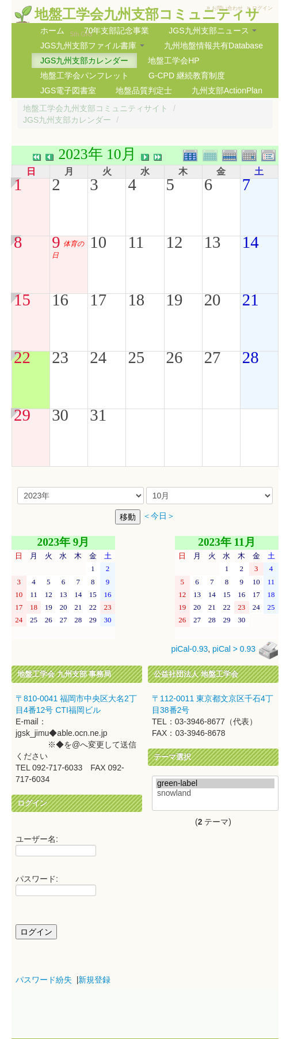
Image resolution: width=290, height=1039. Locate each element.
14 (250, 242)
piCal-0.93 (189, 649)
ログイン (262, 8)
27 (212, 357)
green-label (215, 783)
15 (22, 299)
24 (98, 357)
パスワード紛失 (44, 979)
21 (250, 299)
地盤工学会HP (173, 60)
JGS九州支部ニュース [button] (213, 30)
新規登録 (94, 979)
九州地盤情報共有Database (213, 45)
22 (22, 357)
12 (174, 242)
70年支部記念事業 (117, 30)
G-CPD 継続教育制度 (186, 75)
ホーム (52, 30)
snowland (215, 793)
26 (174, 357)
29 (22, 415)
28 (250, 357)
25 (136, 357)
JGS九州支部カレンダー (84, 60)
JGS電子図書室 (68, 90)
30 (60, 415)
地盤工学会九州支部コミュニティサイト (95, 108)
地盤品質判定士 (144, 90)
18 (136, 299)
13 (212, 242)
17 (98, 299)
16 (60, 299)
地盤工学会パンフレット (84, 75)
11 (136, 242)
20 (212, 299)
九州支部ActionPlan (227, 90)
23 (60, 357)
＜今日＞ (159, 516)
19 (174, 299)
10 (98, 242)
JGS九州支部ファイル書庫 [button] (92, 45)
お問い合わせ (227, 8)
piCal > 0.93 (233, 649)
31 (98, 415)
